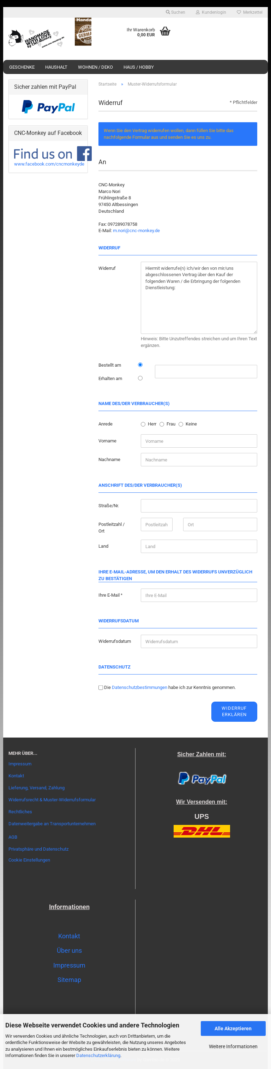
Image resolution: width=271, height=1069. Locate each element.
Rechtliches (20, 811)
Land (103, 546)
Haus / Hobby (139, 67)
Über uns (69, 950)
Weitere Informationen (233, 1046)
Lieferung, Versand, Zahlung (36, 787)
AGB (12, 837)
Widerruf (107, 268)
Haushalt (56, 67)
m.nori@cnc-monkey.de (136, 230)
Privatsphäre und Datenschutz (38, 849)
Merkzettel (250, 12)
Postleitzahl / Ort (111, 528)
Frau (171, 424)
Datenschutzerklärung (98, 1055)
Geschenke (22, 67)
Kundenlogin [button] (211, 12)
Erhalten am (110, 378)
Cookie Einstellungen (29, 860)
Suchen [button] (175, 12)
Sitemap (69, 979)
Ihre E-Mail (109, 595)
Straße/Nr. (108, 505)
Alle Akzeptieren (233, 1028)
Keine (191, 424)
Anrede (105, 424)
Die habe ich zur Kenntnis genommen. (170, 687)
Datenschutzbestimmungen (139, 687)
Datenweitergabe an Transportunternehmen (52, 823)
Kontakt (16, 775)
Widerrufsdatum (114, 641)
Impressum (19, 763)
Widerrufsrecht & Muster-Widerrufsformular (52, 799)
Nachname (109, 459)
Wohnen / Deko (95, 67)
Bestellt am (109, 365)
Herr (152, 424)
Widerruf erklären (234, 711)
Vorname (107, 440)
